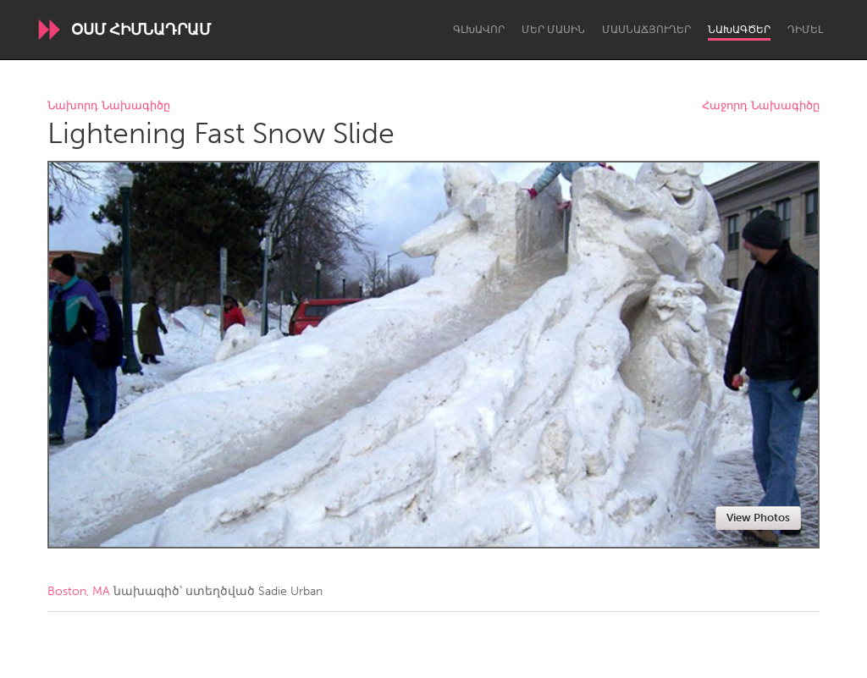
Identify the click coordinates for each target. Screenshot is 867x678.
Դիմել (805, 30)
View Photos (758, 517)
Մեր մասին (553, 30)
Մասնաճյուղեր (646, 30)
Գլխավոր (479, 30)
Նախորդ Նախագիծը (108, 106)
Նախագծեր (739, 30)
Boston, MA (78, 591)
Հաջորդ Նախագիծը (761, 106)
